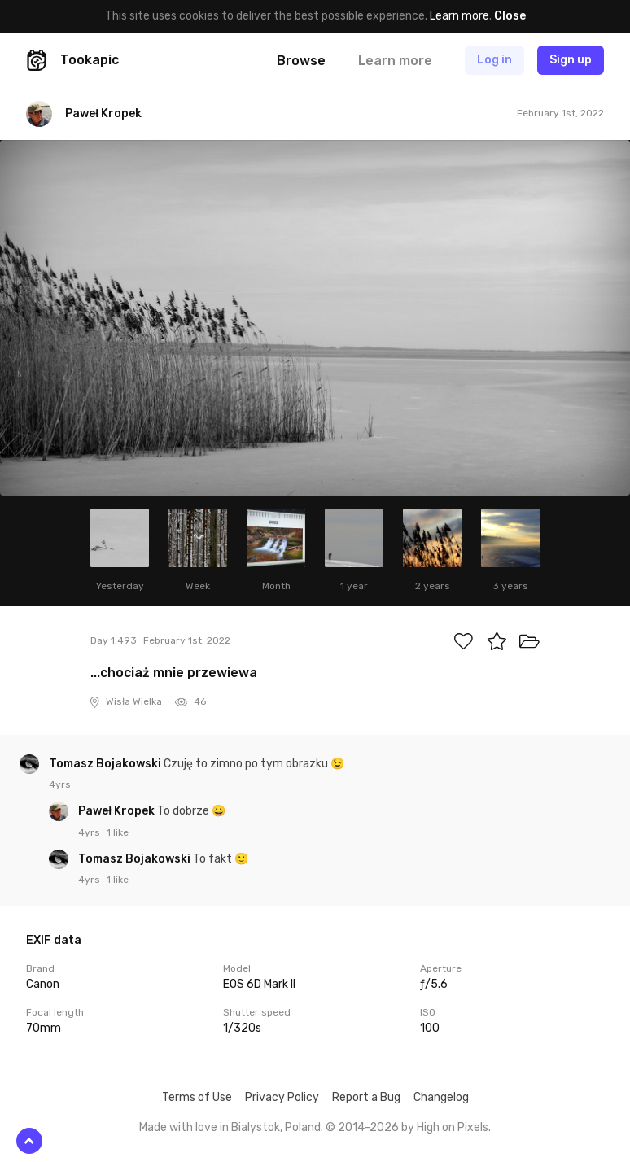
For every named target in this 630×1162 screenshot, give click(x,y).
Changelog (441, 1097)
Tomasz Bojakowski (106, 764)
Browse (301, 60)
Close (510, 16)
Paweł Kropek (117, 811)
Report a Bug (366, 1097)
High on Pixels (452, 1127)
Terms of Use (197, 1097)
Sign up (570, 60)
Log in (494, 60)
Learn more (459, 16)
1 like (118, 832)
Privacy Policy (282, 1097)
